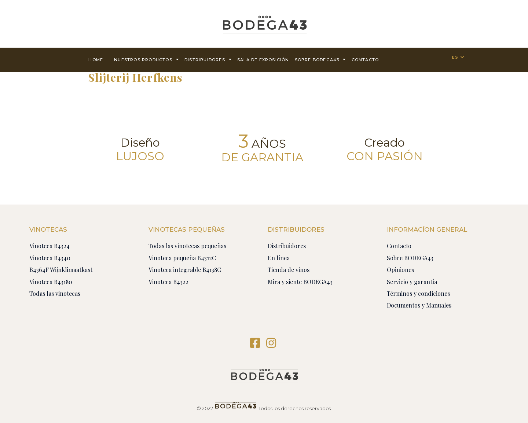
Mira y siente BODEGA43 (300, 282)
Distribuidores (208, 59)
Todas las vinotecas (54, 293)
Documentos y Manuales (419, 305)
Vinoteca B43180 (50, 282)
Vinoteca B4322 (168, 282)
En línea (279, 258)
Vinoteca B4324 (49, 246)
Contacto (399, 246)
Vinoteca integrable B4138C (184, 269)
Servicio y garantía (412, 282)
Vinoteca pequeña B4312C (182, 258)
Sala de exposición (263, 59)
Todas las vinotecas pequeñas (187, 246)
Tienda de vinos (288, 269)
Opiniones (400, 269)
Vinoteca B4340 (49, 258)
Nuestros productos (146, 59)
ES (455, 57)
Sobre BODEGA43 (320, 59)
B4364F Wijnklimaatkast (60, 269)
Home (95, 59)
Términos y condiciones (418, 293)
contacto (365, 59)
